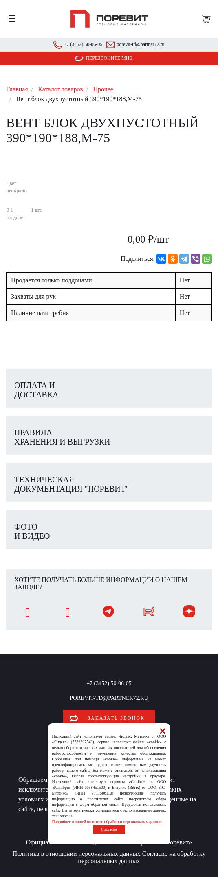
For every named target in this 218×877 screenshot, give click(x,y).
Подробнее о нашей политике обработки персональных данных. (107, 821)
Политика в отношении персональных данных (76, 853)
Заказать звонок (116, 718)
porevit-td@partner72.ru (140, 44)
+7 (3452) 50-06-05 (83, 44)
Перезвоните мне (109, 58)
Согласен (109, 829)
